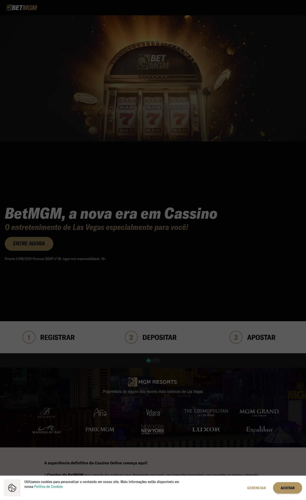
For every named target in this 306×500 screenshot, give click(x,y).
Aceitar (288, 487)
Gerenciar (256, 487)
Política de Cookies (48, 486)
